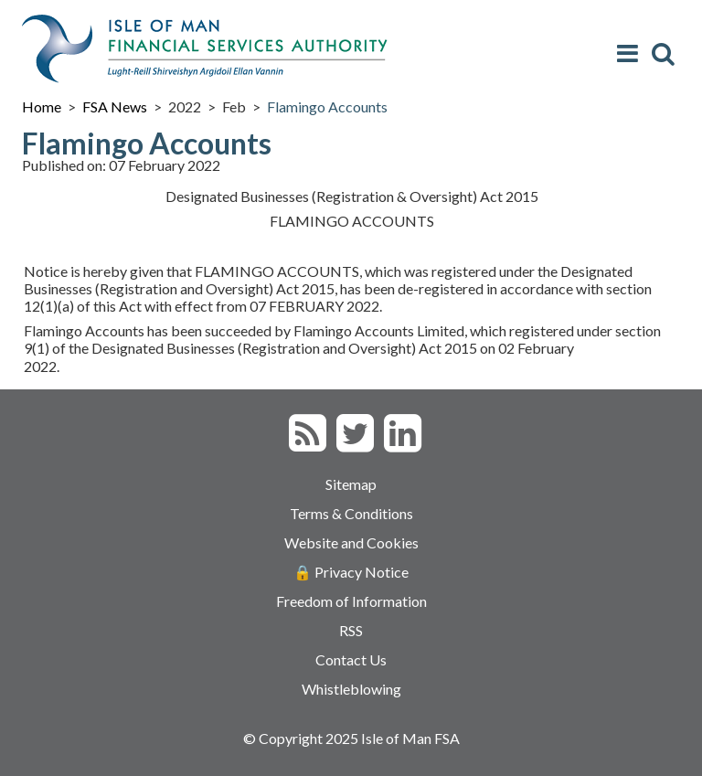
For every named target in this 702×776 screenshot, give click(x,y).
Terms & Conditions (351, 513)
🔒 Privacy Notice (351, 571)
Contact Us (351, 659)
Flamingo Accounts (327, 106)
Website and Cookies (351, 542)
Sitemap (351, 484)
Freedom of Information (351, 601)
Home (41, 106)
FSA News (114, 106)
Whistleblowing (351, 688)
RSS (351, 630)
